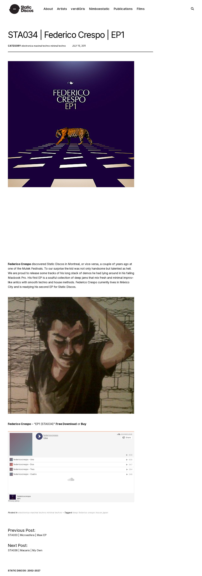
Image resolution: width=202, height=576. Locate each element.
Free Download (66, 424)
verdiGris (78, 9)
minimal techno (58, 45)
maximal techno (42, 45)
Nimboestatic (99, 9)
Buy (83, 424)
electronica (27, 45)
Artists (62, 9)
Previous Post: (27, 531)
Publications (123, 9)
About (48, 9)
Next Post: (25, 546)
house (98, 512)
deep (75, 512)
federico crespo (86, 512)
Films (141, 9)
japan (105, 512)
